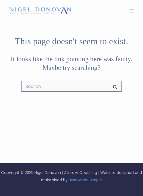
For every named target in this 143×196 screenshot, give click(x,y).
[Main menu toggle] (131, 11)
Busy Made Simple (85, 180)
